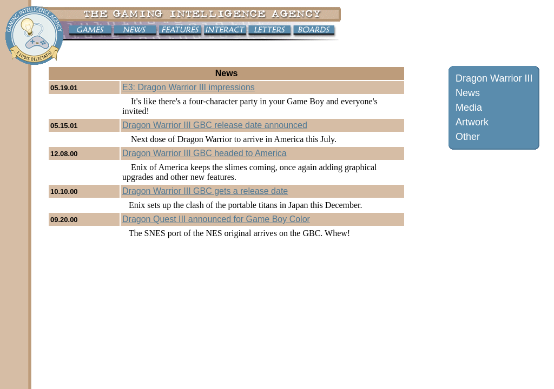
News (468, 93)
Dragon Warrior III (494, 78)
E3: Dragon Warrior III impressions (188, 87)
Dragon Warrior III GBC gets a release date (205, 191)
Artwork (472, 122)
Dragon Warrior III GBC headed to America (204, 153)
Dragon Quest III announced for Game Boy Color (216, 219)
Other (468, 136)
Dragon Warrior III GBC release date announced (214, 125)
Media (469, 107)
